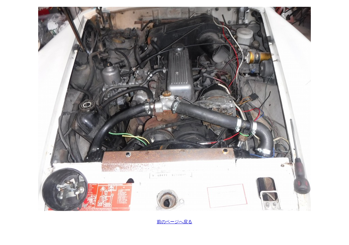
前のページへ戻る (174, 221)
